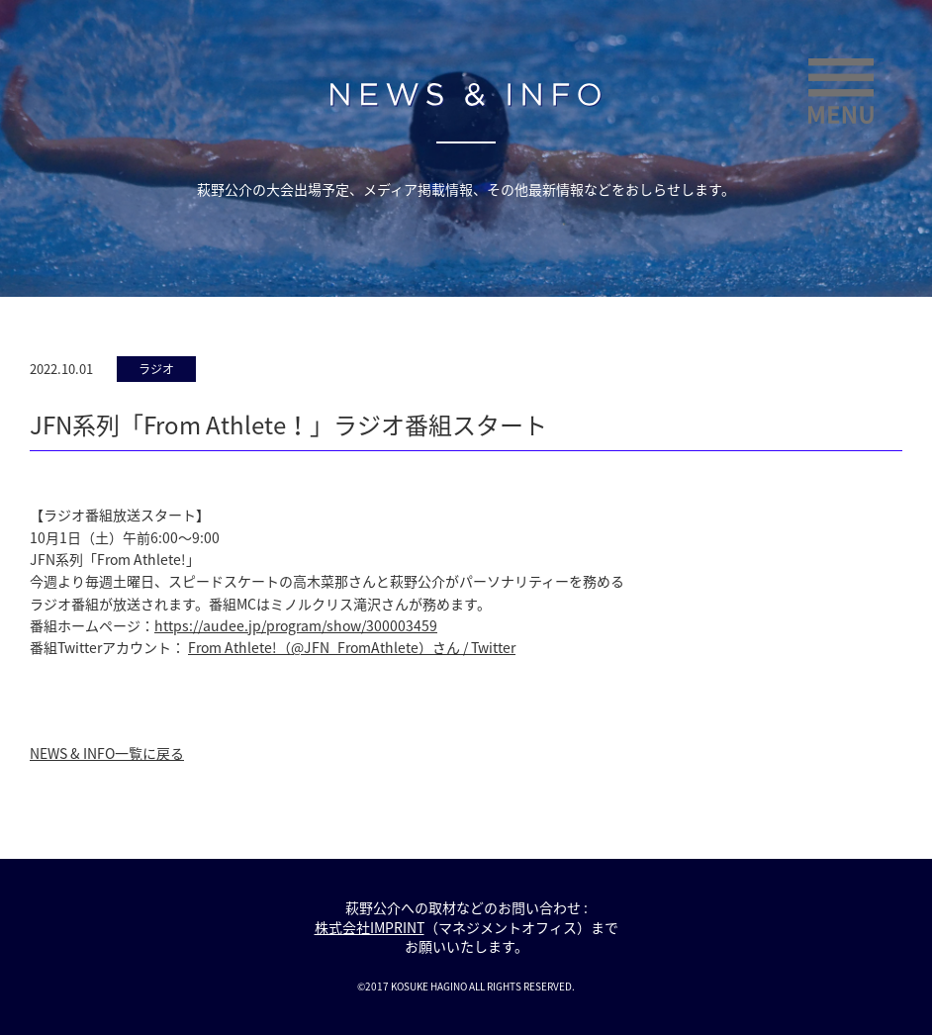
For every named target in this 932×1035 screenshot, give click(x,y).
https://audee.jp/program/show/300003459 (295, 625)
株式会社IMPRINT (369, 927)
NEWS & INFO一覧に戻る (107, 753)
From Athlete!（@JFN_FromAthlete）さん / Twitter (351, 647)
